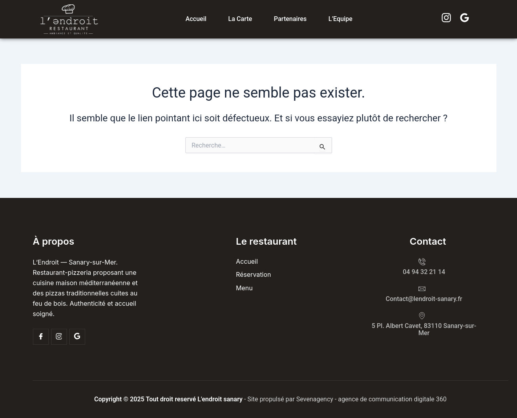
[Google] (77, 337)
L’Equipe (340, 19)
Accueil (195, 19)
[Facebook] (41, 337)
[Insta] (59, 337)
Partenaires (290, 19)
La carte (240, 19)
